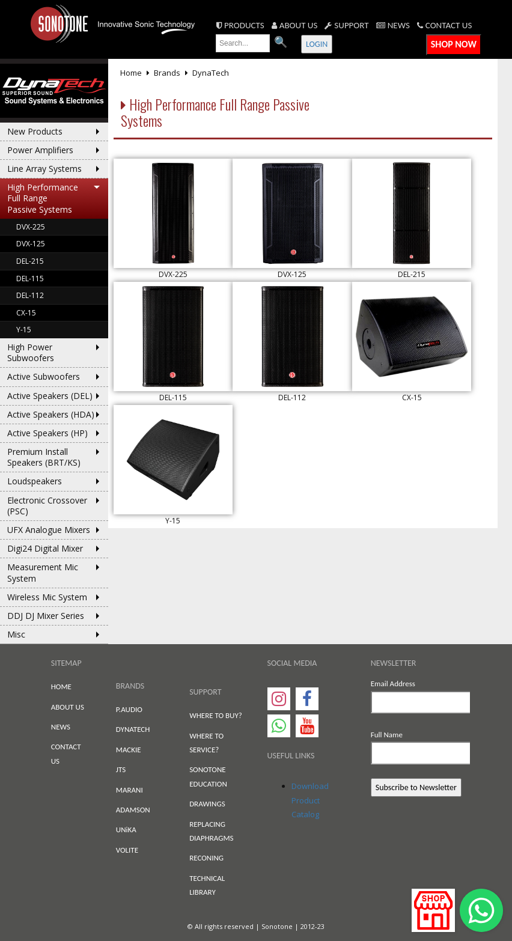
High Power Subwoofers (30, 352)
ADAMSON (133, 809)
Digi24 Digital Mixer (45, 548)
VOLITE (127, 849)
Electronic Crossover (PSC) (47, 506)
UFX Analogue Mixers (48, 529)
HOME (61, 686)
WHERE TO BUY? (215, 715)
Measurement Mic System (42, 572)
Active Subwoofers (43, 376)
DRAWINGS (207, 803)
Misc (16, 634)
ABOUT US (295, 25)
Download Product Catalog (310, 800)
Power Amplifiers (40, 150)
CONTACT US (444, 25)
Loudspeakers (34, 481)
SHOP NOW (454, 44)
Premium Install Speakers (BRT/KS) (44, 457)
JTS (121, 769)
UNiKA (126, 829)
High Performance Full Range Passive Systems (42, 198)
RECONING (206, 857)
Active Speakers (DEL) (50, 395)
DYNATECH (133, 729)
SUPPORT (346, 25)
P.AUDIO (129, 709)
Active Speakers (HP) (47, 433)
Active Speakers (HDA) (50, 414)
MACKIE (128, 749)
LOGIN (317, 44)
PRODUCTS (240, 25)
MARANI (129, 789)
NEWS (393, 25)
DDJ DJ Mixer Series (45, 615)
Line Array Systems (44, 168)
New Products (34, 131)
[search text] (243, 43)
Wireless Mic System (47, 597)
